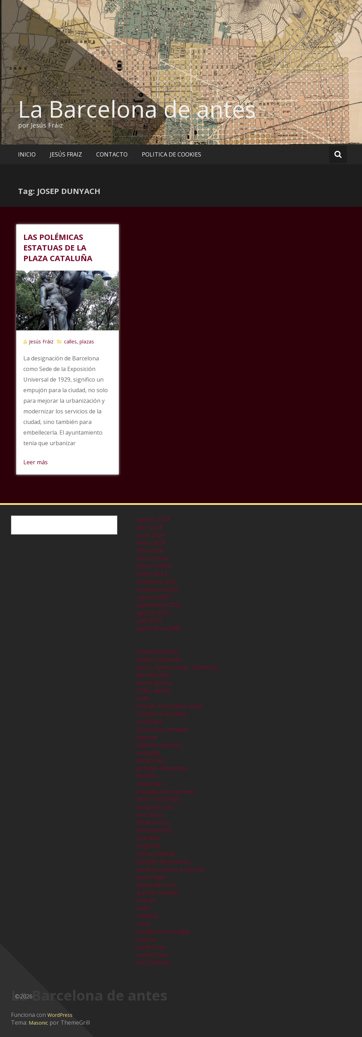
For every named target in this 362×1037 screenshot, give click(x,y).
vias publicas (153, 962)
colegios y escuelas (161, 714)
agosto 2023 (152, 613)
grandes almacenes (162, 768)
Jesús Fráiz (41, 341)
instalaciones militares (165, 791)
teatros (146, 939)
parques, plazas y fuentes (170, 869)
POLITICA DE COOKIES (171, 154)
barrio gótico (153, 683)
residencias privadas (163, 931)
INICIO (27, 154)
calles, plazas (79, 341)
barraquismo (153, 675)
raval (143, 923)
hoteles (146, 776)
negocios (148, 846)
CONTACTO (112, 154)
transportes (152, 955)
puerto (145, 900)
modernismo (153, 822)
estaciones (150, 760)
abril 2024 (149, 550)
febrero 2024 (153, 566)
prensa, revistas (157, 892)
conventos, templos (162, 729)
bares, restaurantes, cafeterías (177, 667)
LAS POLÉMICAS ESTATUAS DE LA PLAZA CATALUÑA (57, 247)
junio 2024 (150, 535)
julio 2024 (149, 527)
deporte (147, 737)
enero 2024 (151, 574)
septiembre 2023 (158, 605)
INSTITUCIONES (158, 799)
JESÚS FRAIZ (66, 154)
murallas (147, 838)
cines (143, 698)
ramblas (147, 916)
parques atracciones (163, 861)
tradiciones (151, 947)
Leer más (35, 462)
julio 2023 (149, 620)
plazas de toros (156, 885)
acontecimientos (158, 651)
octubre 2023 (153, 597)
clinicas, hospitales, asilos (170, 706)
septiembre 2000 (158, 628)
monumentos (154, 830)
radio (143, 908)
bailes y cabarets (158, 659)
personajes (151, 877)
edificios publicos (158, 745)
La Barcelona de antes (137, 108)
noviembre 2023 (157, 589)
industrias (149, 784)
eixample (148, 752)
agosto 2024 (152, 519)
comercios (149, 721)
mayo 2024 (150, 543)
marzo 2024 (152, 558)
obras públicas (155, 854)
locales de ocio (155, 807)
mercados (149, 815)
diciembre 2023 (156, 581)
